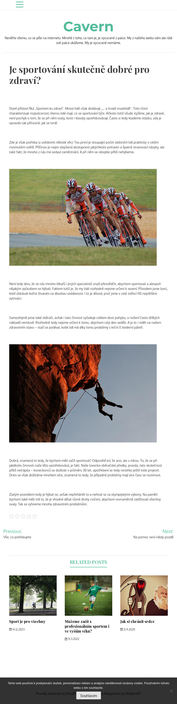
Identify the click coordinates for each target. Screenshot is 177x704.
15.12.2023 (17, 629)
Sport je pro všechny (27, 621)
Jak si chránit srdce (137, 621)
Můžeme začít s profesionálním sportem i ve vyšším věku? (87, 626)
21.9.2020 (127, 629)
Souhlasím (88, 696)
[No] (171, 691)
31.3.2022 (72, 639)
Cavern (88, 26)
